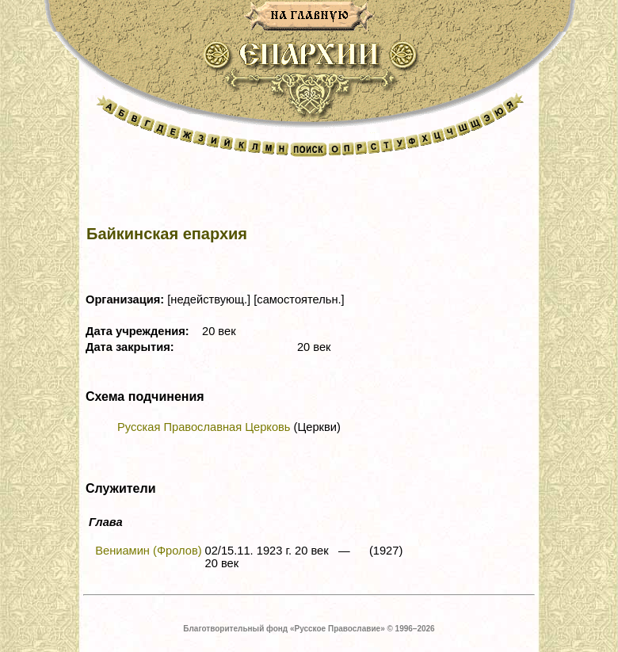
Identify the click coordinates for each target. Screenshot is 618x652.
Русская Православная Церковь (203, 427)
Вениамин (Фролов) (148, 550)
